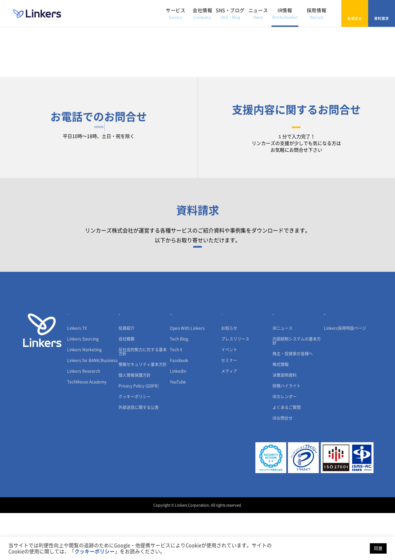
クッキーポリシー (134, 444)
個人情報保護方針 (134, 422)
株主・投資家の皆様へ (293, 401)
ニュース (258, 13)
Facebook (179, 407)
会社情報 (202, 13)
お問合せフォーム (296, 137)
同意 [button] (378, 548)
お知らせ (229, 375)
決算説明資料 (285, 422)
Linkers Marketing (84, 397)
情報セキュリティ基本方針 (142, 411)
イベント (229, 397)
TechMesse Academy (86, 429)
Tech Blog (179, 386)
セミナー (229, 407)
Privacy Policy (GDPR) (138, 433)
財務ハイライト (287, 433)
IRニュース (283, 375)
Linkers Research (83, 418)
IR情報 (285, 13)
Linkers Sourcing (83, 386)
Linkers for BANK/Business (92, 407)
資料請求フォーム (197, 284)
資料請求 (381, 13)
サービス (175, 13)
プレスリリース (235, 386)
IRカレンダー (285, 444)
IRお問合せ (283, 465)
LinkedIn (178, 418)
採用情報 (316, 13)
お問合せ (354, 13)
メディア (229, 418)
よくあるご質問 (287, 454)
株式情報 (281, 411)
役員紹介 (126, 375)
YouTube (178, 429)
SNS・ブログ (230, 13)
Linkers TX (77, 375)
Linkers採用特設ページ (345, 375)
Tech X (176, 397)
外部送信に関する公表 (138, 454)
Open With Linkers (187, 375)
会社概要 (126, 386)
